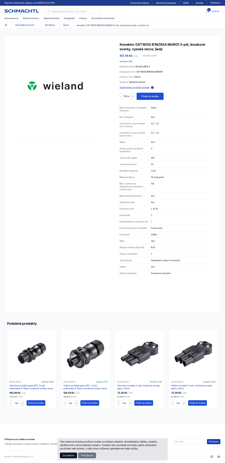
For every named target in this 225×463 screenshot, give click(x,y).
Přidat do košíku (150, 96)
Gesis (66, 25)
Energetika (69, 18)
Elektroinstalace (31, 18)
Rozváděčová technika (103, 18)
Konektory (50, 25)
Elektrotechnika (51, 18)
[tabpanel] (55, 86)
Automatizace (11, 18)
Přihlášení (214, 441)
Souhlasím (68, 455)
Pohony (83, 18)
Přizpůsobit (87, 455)
